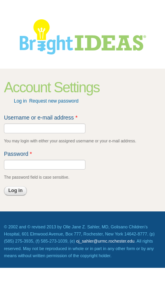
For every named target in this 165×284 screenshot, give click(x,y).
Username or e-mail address (41, 117)
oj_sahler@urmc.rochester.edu (105, 241)
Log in (20, 101)
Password (18, 154)
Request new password (54, 101)
